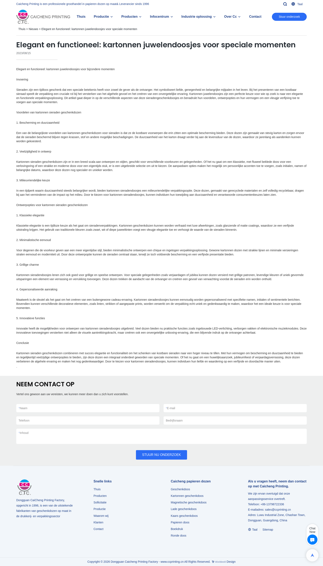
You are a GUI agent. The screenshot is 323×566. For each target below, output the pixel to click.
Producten (129, 16)
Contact (255, 16)
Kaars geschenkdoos (184, 515)
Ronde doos (178, 535)
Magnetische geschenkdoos (189, 502)
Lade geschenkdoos (184, 509)
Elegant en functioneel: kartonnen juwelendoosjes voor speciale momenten (89, 29)
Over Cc (230, 16)
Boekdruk (177, 529)
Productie (101, 16)
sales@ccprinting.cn (278, 509)
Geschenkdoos (180, 489)
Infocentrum (159, 16)
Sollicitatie (100, 502)
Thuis (81, 16)
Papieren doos (180, 522)
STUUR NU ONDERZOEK (161, 455)
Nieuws (33, 29)
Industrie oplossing (196, 16)
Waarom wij (101, 515)
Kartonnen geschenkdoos (187, 495)
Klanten (98, 522)
